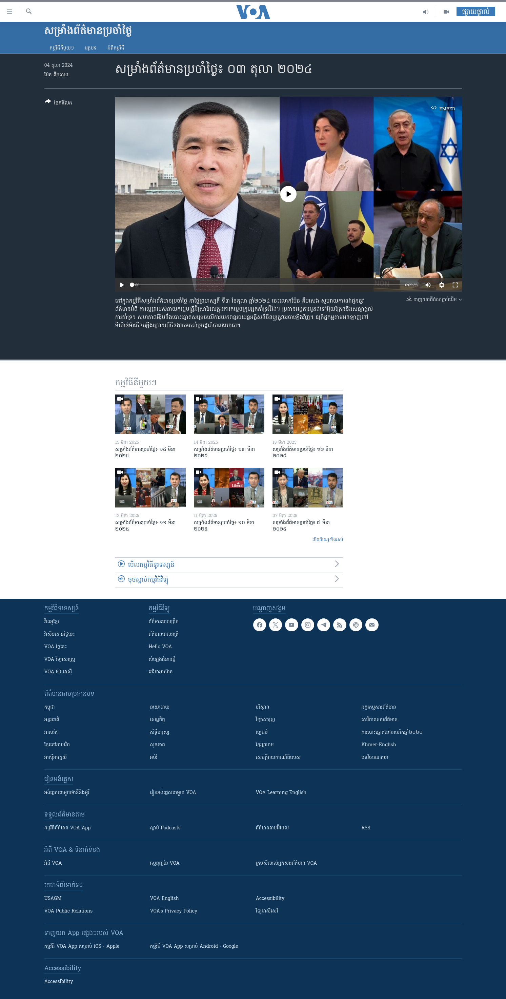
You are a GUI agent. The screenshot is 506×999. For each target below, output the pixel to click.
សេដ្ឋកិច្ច (157, 720)
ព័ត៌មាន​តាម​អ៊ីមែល (272, 828)
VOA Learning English (281, 792)
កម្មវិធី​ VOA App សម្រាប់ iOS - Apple (82, 946)
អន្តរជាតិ (51, 720)
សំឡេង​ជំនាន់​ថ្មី (162, 659)
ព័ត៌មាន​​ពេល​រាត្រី (164, 634)
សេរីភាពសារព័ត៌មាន (380, 720)
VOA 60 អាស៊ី (58, 672)
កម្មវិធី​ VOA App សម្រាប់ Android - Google (194, 946)
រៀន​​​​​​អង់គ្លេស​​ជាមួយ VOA (173, 792)
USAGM (53, 898)
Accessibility (270, 898)
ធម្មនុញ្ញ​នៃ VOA (165, 863)
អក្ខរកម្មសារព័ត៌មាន (379, 707)
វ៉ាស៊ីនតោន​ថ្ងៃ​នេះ (59, 634)
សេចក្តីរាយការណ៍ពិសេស (278, 757)
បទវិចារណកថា (375, 757)
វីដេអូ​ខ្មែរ (51, 622)
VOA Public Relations (68, 911)
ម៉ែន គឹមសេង (56, 75)
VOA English (164, 898)
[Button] (58, 104)
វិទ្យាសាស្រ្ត (265, 720)
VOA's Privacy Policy (174, 911)
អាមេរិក (51, 732)
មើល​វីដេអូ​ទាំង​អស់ (327, 540)
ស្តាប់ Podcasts (165, 828)
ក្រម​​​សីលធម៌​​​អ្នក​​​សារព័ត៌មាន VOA (286, 863)
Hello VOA (160, 647)
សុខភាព (157, 745)
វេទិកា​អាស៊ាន (161, 672)
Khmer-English (379, 745)
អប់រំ (154, 757)
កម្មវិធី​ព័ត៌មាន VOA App (67, 828)
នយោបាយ (160, 707)
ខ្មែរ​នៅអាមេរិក (57, 745)
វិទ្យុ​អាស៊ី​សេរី (267, 911)
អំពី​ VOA (53, 863)
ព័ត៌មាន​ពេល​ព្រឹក (164, 622)
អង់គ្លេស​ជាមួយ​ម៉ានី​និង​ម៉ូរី (66, 792)
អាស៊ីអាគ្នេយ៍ (55, 757)
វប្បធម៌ (262, 732)
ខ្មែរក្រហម (265, 745)
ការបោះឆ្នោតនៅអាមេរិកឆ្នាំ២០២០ (392, 732)
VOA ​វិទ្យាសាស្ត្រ (59, 659)
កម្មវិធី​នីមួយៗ (62, 48)
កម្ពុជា (49, 707)
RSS (366, 828)
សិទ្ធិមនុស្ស (160, 732)
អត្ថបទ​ (91, 48)
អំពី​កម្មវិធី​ (115, 48)
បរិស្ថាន (262, 707)
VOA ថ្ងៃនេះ (55, 647)
